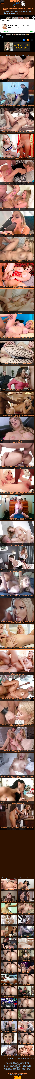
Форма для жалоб (23, 1073)
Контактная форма (12, 1073)
